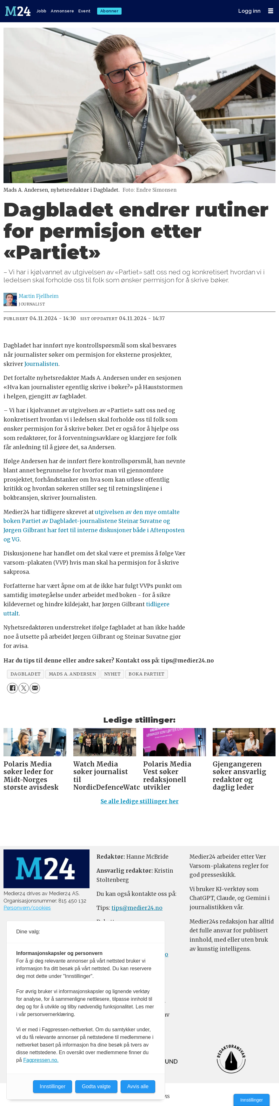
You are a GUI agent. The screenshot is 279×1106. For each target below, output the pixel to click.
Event (84, 11)
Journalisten (41, 364)
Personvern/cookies (27, 908)
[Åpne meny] (270, 11)
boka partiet (147, 674)
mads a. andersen (72, 674)
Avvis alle (138, 1086)
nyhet (112, 674)
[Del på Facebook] (12, 688)
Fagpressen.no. (40, 1060)
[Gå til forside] (18, 11)
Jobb (42, 11)
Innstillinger (251, 1100)
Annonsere (62, 11)
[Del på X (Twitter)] (23, 688)
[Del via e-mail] (35, 688)
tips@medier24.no (137, 907)
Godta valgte (96, 1086)
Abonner (109, 11)
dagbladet (25, 674)
